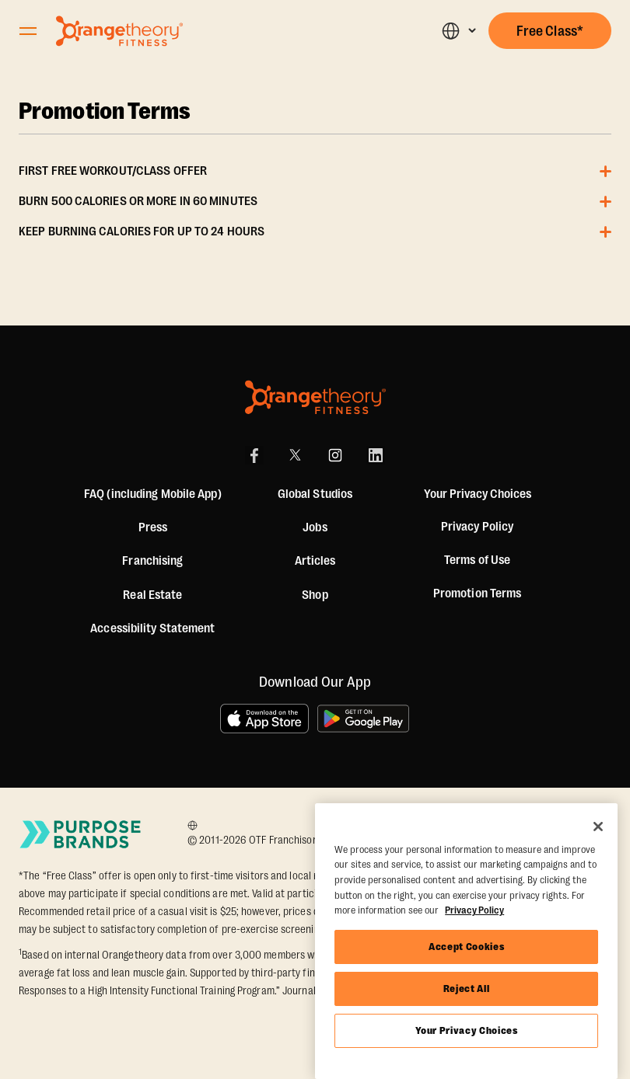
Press (153, 527)
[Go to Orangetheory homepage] (119, 31)
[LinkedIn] (375, 455)
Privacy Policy (477, 527)
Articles (315, 561)
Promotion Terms (105, 111)
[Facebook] (254, 455)
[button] (458, 30)
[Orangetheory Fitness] (315, 397)
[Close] (598, 826)
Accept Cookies (466, 946)
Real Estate (152, 595)
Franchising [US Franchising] (152, 561)
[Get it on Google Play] (364, 718)
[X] (294, 455)
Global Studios (315, 494)
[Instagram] (335, 455)
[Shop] (314, 595)
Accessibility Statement (152, 628)
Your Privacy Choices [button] (477, 494)
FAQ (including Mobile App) (153, 494)
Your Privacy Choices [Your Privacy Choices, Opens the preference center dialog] (466, 1030)
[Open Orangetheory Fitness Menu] (28, 31)
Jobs (315, 527)
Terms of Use (477, 560)
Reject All (466, 988)
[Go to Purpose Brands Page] (81, 834)
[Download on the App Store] (264, 718)
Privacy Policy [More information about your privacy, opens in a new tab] (474, 910)
